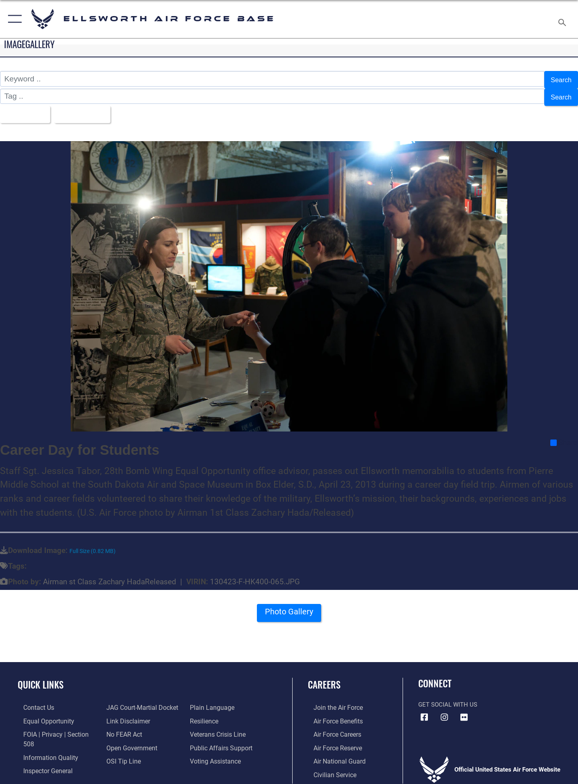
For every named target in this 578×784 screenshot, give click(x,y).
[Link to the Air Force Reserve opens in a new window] (331, 741)
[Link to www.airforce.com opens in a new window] (332, 701)
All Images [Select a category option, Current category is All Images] (25, 109)
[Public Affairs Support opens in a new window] (220, 741)
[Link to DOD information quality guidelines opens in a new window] (43, 741)
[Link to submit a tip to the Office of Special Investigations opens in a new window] (121, 754)
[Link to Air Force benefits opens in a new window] (332, 715)
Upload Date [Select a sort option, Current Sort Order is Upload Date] (89, 109)
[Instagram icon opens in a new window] (444, 712)
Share (563, 437)
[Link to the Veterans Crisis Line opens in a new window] (218, 727)
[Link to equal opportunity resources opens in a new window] (41, 715)
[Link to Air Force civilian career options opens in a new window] (328, 767)
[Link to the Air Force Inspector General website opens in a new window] (41, 754)
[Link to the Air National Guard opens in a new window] (332, 754)
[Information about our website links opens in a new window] (126, 715)
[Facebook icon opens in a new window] (424, 712)
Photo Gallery (289, 609)
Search (559, 79)
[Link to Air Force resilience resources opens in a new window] (205, 715)
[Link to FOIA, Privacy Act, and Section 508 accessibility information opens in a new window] (54, 727)
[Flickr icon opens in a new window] (464, 712)
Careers (324, 678)
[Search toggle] (563, 19)
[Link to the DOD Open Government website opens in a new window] (129, 741)
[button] (13, 19)
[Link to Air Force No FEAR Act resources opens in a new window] (122, 727)
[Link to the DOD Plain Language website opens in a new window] (211, 701)
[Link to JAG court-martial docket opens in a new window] (139, 701)
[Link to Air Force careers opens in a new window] (331, 727)
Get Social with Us (447, 699)
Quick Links (40, 678)
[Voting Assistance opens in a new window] (216, 754)
